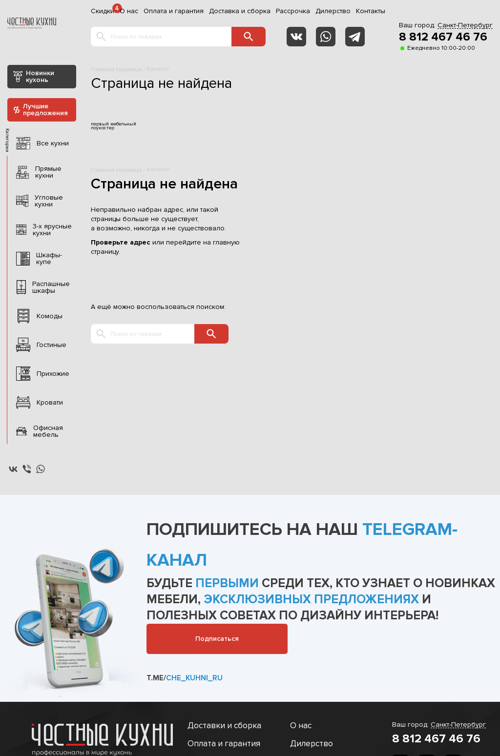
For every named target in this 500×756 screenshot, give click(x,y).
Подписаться (217, 638)
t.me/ (184, 678)
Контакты (370, 11)
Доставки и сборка (224, 725)
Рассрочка (293, 11)
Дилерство (333, 11)
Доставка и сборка (240, 11)
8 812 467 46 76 (443, 37)
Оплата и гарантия (174, 11)
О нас (129, 11)
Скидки (102, 11)
